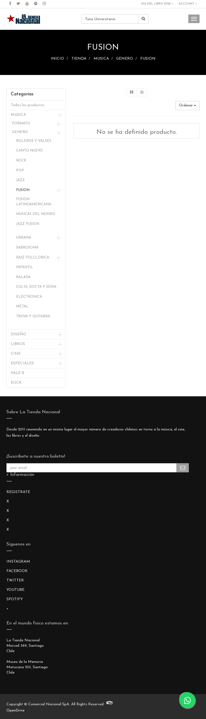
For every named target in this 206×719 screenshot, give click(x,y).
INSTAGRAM (18, 562)
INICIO (57, 59)
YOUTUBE (15, 590)
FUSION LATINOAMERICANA (33, 201)
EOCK (16, 383)
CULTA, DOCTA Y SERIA (36, 287)
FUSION (148, 59)
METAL (22, 306)
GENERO (124, 59)
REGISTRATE (18, 492)
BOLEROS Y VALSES (33, 141)
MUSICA (101, 59)
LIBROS (18, 344)
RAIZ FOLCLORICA (32, 257)
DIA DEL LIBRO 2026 (157, 3)
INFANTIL (24, 267)
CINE (16, 354)
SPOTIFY (14, 599)
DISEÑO (18, 334)
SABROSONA (27, 247)
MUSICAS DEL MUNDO (35, 214)
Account (188, 3)
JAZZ (20, 180)
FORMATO (21, 123)
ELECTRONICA (29, 297)
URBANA (23, 237)
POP (20, 170)
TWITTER (15, 580)
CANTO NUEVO (29, 150)
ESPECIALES (22, 363)
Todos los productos (28, 105)
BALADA (23, 277)
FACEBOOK (17, 571)
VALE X (17, 373)
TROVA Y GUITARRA (33, 316)
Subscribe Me (182, 467)
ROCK (21, 160)
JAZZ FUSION (27, 224)
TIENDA (78, 59)
